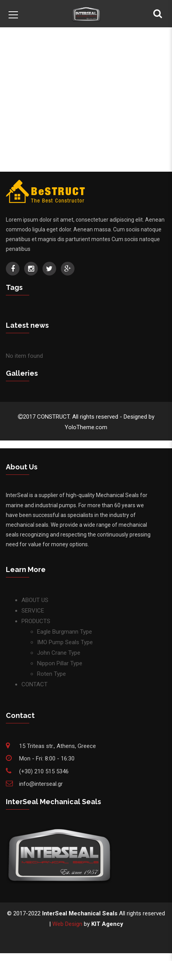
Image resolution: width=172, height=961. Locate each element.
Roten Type (51, 673)
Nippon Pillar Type (59, 663)
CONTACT (34, 684)
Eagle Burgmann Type (64, 631)
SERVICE (32, 610)
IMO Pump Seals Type (65, 642)
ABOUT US (34, 600)
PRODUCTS (35, 621)
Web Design (67, 923)
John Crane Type (58, 652)
